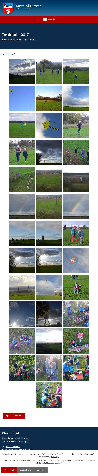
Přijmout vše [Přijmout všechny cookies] (9, 470)
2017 (12, 54)
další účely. (55, 457)
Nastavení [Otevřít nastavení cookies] (40, 470)
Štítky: (6, 54)
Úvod (4, 39)
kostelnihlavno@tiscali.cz (20, 449)
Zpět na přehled (13, 415)
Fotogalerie (15, 39)
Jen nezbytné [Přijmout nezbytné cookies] (25, 470)
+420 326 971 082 (13, 446)
